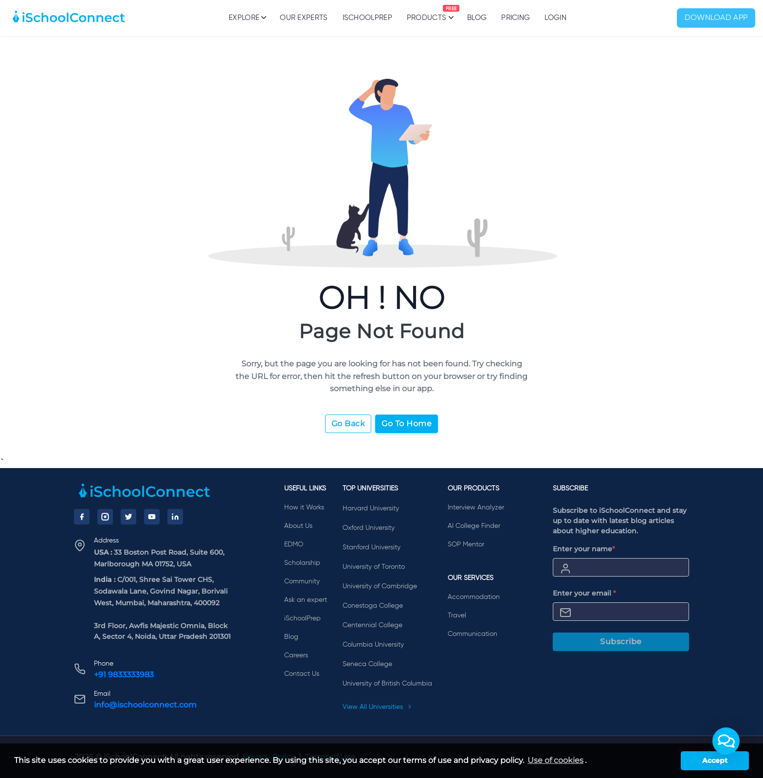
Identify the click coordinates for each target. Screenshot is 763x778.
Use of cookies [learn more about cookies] (555, 760)
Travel (457, 615)
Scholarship (302, 563)
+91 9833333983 (124, 674)
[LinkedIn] (175, 517)
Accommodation (474, 597)
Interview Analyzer (476, 507)
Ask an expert (305, 600)
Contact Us (301, 673)
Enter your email (584, 593)
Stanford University (371, 547)
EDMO (293, 544)
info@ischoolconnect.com (145, 704)
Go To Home (407, 423)
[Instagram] (105, 517)
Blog (477, 17)
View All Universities (377, 707)
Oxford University (369, 528)
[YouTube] (152, 517)
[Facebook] (82, 517)
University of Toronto (374, 566)
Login (555, 17)
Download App (716, 18)
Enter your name (584, 548)
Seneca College (367, 664)
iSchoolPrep (367, 17)
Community (302, 581)
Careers (296, 655)
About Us (298, 526)
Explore (247, 17)
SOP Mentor (466, 544)
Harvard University (371, 508)
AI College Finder (474, 526)
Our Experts (303, 17)
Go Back (348, 423)
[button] (726, 741)
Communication (472, 634)
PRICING (515, 17)
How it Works (304, 507)
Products (426, 13)
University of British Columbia (387, 683)
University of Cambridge (380, 586)
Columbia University (373, 644)
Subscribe (621, 641)
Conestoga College (373, 605)
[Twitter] (128, 517)
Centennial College (372, 625)
